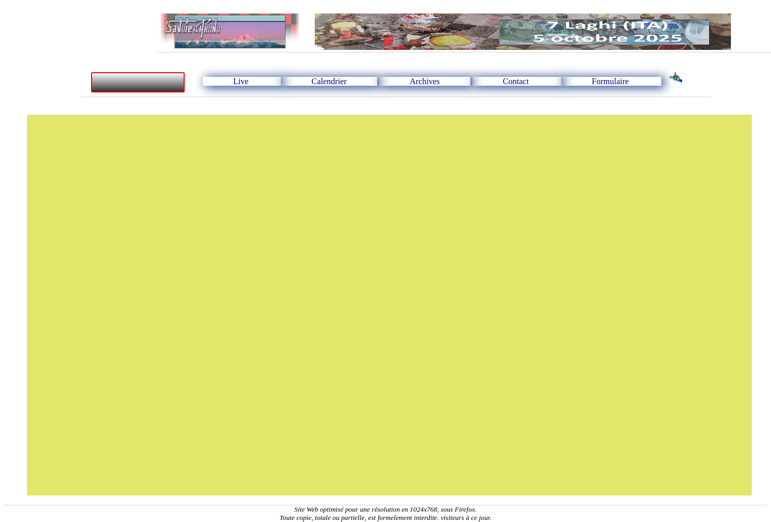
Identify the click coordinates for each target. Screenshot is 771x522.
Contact (516, 81)
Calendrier (329, 81)
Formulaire (610, 81)
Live (240, 81)
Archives (425, 81)
